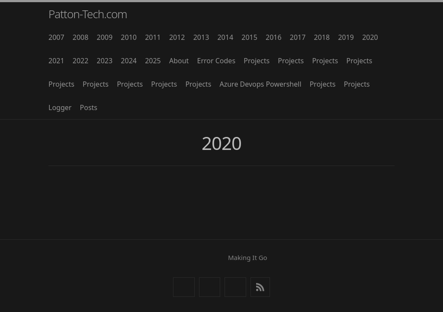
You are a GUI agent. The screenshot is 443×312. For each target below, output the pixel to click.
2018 (322, 37)
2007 (56, 37)
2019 (346, 37)
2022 (81, 60)
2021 (56, 60)
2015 (249, 37)
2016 (274, 37)
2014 (225, 37)
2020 (370, 37)
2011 (153, 37)
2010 (129, 37)
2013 (201, 37)
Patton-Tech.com (87, 14)
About (179, 60)
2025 (153, 60)
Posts (88, 107)
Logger (59, 107)
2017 (298, 37)
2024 (129, 60)
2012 (177, 37)
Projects (257, 60)
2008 (81, 37)
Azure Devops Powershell (260, 84)
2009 (105, 37)
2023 (105, 60)
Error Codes (216, 60)
